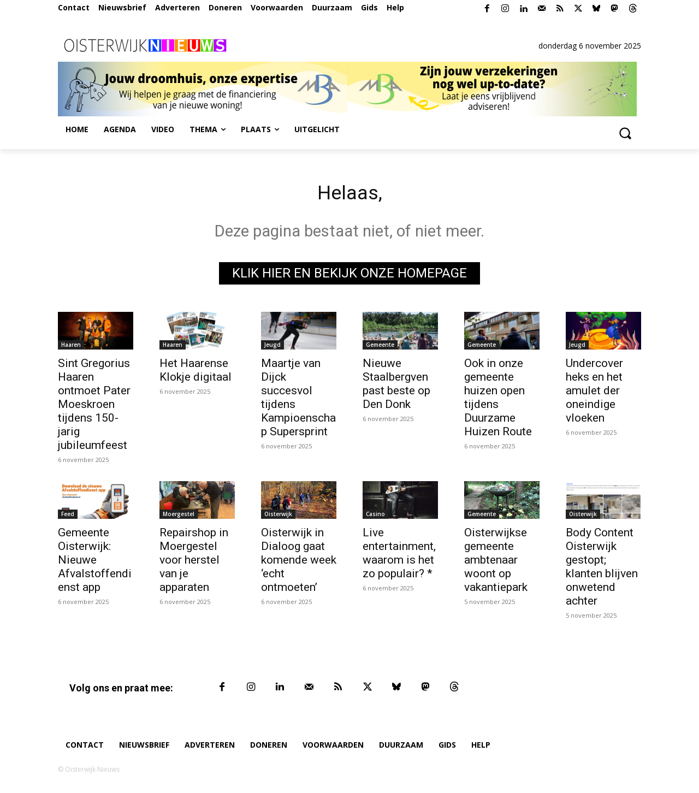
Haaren (71, 347)
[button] (624, 132)
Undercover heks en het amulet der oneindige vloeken (594, 393)
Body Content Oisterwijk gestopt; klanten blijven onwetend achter (602, 569)
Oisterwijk (278, 516)
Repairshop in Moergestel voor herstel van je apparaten (193, 562)
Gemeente (380, 347)
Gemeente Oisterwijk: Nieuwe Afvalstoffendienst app (95, 562)
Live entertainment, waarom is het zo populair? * (399, 556)
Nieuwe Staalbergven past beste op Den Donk (396, 386)
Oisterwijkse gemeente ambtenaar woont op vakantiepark (496, 562)
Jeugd (272, 347)
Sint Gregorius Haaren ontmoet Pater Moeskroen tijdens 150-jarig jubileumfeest (94, 406)
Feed (67, 516)
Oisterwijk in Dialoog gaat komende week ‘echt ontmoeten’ (298, 562)
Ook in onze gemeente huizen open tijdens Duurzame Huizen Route (498, 400)
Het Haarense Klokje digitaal (195, 372)
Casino (375, 516)
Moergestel (178, 516)
